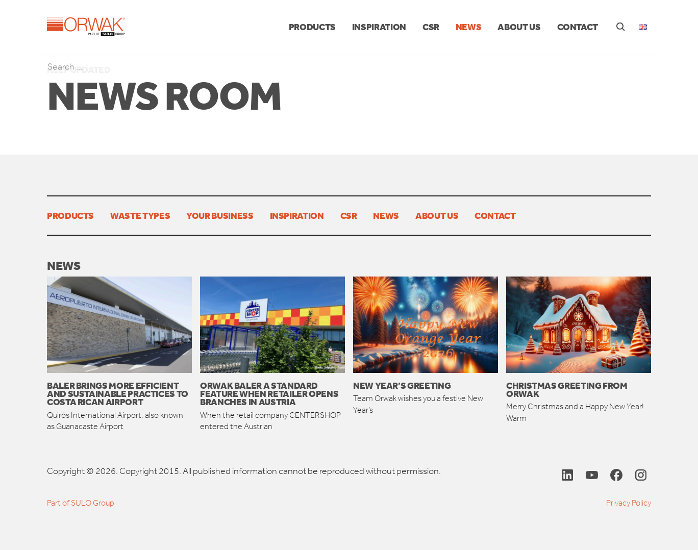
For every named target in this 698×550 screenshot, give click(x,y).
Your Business (219, 215)
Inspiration (379, 26)
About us (518, 26)
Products (312, 26)
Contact (577, 26)
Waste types (140, 215)
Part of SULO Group (80, 503)
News (469, 26)
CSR (430, 26)
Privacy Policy (628, 503)
